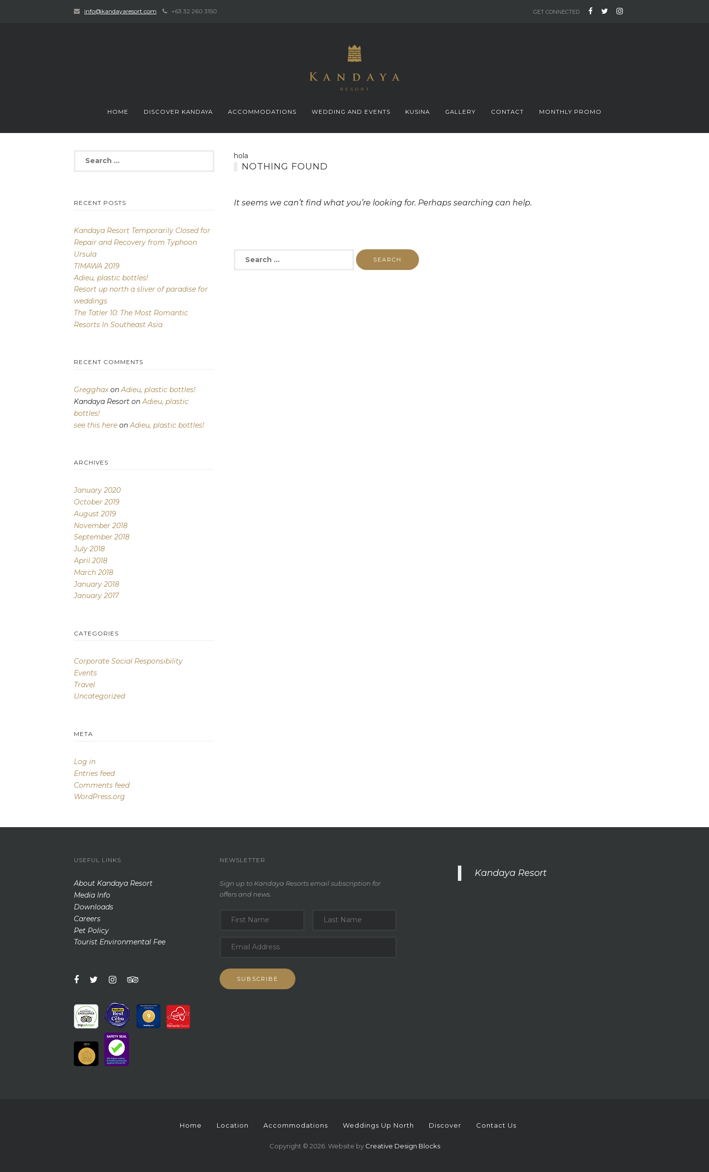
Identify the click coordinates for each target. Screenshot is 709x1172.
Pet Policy (91, 930)
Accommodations (262, 111)
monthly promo (570, 111)
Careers (87, 918)
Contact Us (496, 1125)
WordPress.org (99, 796)
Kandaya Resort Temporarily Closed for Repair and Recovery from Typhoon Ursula (142, 242)
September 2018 (101, 537)
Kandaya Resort (511, 873)
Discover (445, 1125)
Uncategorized (99, 696)
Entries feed (94, 773)
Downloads (93, 907)
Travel (84, 684)
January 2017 (96, 595)
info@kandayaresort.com (120, 11)
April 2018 (90, 560)
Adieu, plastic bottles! (111, 277)
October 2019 (97, 502)
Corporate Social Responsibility (128, 661)
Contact (507, 111)
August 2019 (95, 513)
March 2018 (93, 572)
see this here (95, 425)
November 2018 (101, 525)
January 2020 (97, 490)
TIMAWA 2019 (97, 266)
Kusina (417, 111)
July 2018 (89, 548)
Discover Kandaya (178, 111)
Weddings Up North (378, 1125)
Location (233, 1125)
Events (85, 673)
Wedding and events (351, 111)
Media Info (92, 895)
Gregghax (91, 389)
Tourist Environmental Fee (119, 942)
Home (118, 111)
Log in (85, 761)
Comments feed (101, 785)
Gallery (460, 111)
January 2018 (96, 584)
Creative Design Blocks (402, 1146)
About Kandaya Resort (113, 883)
